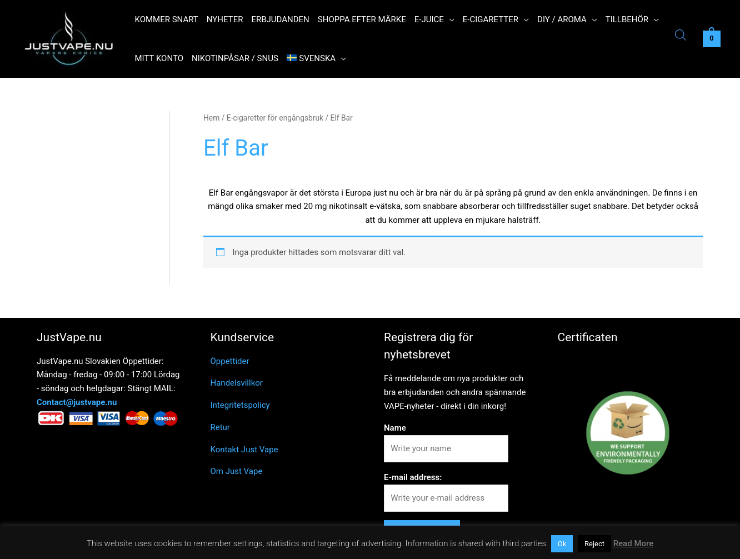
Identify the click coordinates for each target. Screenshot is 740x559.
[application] (449, 19)
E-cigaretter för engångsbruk (275, 117)
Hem (211, 117)
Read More (633, 543)
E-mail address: (413, 477)
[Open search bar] (680, 36)
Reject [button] (594, 544)
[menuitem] (316, 58)
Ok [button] (562, 544)
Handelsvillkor (237, 383)
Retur (220, 427)
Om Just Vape (237, 471)
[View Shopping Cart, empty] (712, 39)
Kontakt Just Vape (244, 450)
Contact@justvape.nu (77, 402)
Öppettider (230, 361)
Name (395, 428)
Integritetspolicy (240, 405)
